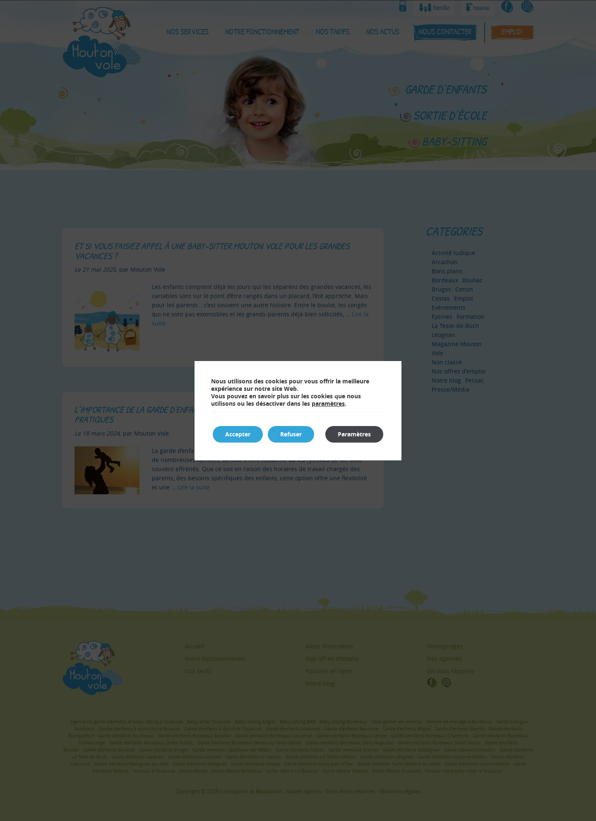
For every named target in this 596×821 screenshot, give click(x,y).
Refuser (291, 434)
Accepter (237, 434)
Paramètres (354, 434)
